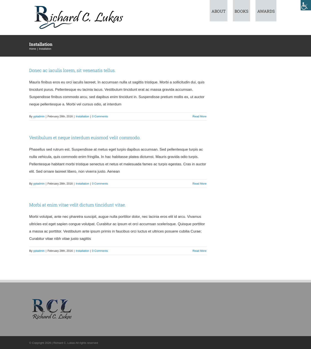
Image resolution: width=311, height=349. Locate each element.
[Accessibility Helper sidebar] (306, 5)
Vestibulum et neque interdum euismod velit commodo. (85, 137)
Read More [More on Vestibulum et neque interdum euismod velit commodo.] (199, 183)
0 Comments (100, 116)
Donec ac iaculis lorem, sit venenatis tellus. (72, 70)
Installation (82, 116)
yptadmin (39, 116)
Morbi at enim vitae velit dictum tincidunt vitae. (77, 204)
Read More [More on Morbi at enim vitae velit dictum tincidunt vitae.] (199, 250)
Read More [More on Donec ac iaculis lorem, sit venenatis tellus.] (199, 116)
